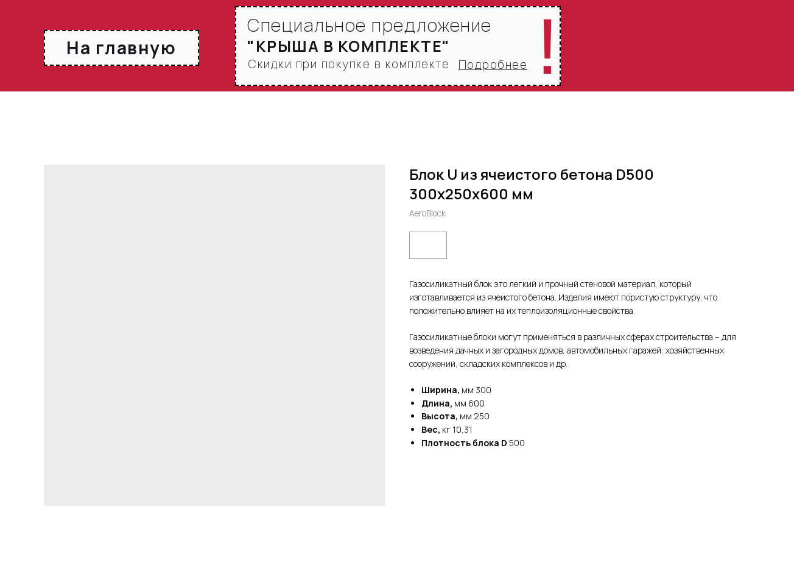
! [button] (548, 46)
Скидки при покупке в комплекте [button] (348, 64)
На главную (121, 47)
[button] (493, 65)
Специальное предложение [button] (369, 25)
